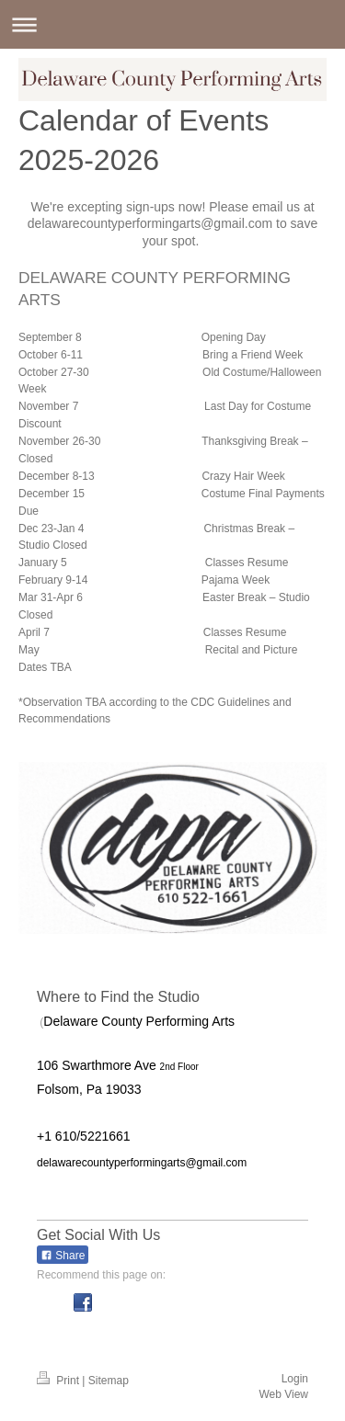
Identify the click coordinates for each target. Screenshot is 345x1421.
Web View (283, 1394)
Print (59, 1380)
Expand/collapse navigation (172, 24)
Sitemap (108, 1380)
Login (295, 1378)
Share (62, 1255)
